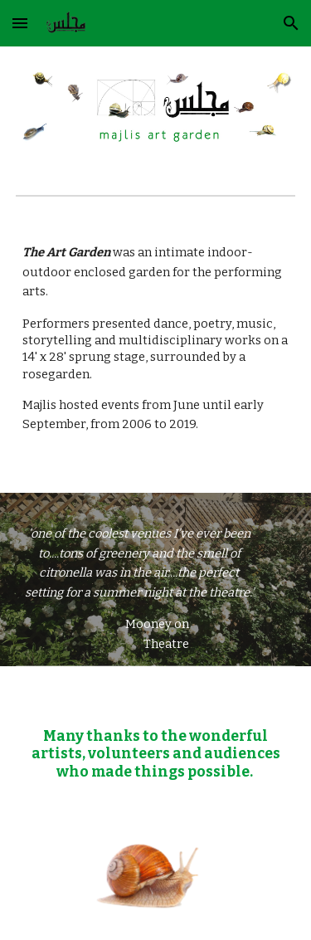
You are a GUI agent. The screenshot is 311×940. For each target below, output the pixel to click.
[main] (156, 354)
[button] (20, 23)
